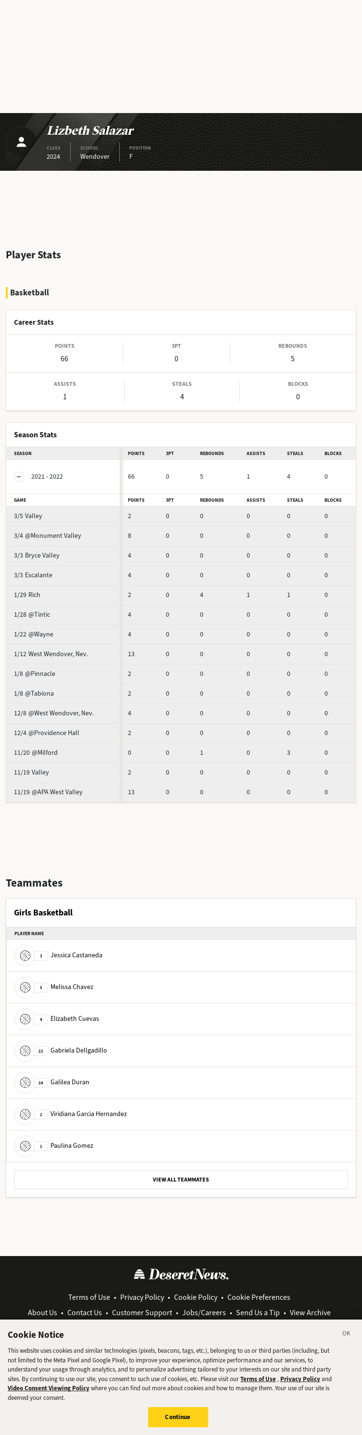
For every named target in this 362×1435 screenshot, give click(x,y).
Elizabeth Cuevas (56, 1018)
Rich (27, 594)
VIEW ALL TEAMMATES (181, 1179)
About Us (42, 1313)
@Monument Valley (47, 535)
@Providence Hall (46, 732)
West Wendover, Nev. (51, 654)
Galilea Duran (51, 1082)
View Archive (310, 1313)
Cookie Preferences (258, 1297)
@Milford (36, 752)
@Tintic (32, 614)
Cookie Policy (195, 1297)
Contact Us (84, 1313)
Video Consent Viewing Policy (48, 1396)
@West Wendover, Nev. (54, 713)
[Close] (346, 1343)
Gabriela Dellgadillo (60, 1050)
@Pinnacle (34, 673)
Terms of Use (89, 1297)
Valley (28, 516)
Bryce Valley (37, 555)
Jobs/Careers (204, 1313)
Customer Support (142, 1313)
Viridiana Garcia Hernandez (70, 1113)
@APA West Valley (48, 792)
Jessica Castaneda (58, 955)
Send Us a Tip (258, 1313)
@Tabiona (34, 693)
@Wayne (33, 634)
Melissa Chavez (53, 986)
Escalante (33, 575)
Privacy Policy (142, 1297)
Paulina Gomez (53, 1145)
